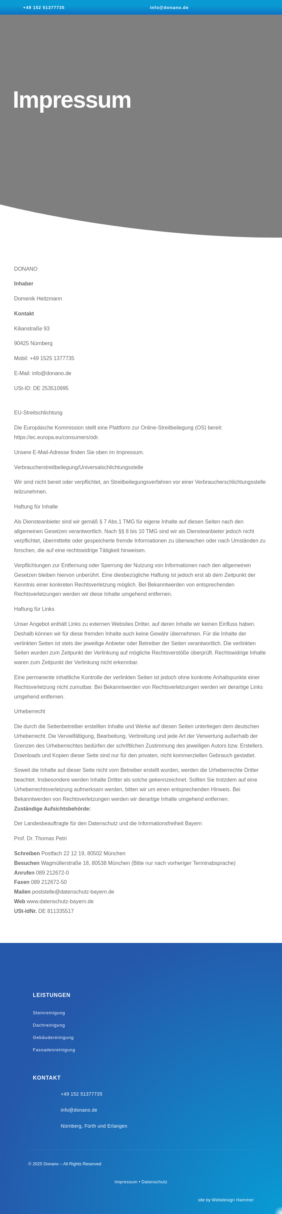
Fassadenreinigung (54, 1049)
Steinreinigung (49, 1012)
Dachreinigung (49, 1025)
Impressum (126, 1181)
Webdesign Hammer (233, 1199)
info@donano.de (169, 7)
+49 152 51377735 (44, 7)
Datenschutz (154, 1181)
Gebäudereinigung (53, 1037)
